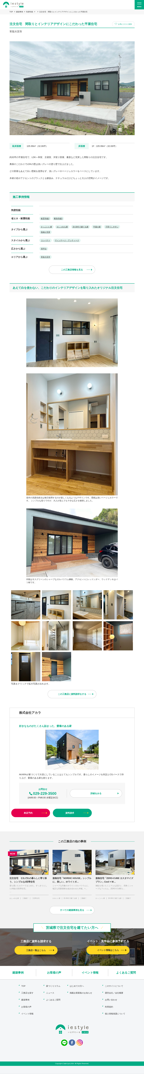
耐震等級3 (45, 218)
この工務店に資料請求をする (72, 694)
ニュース (50, 993)
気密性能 (29, 12)
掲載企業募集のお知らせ (81, 993)
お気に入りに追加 (125, 24)
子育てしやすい (112, 227)
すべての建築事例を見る (72, 911)
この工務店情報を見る (72, 270)
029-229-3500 (42, 794)
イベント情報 (90, 973)
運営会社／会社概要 (114, 993)
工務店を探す (27, 993)
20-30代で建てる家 (81, 227)
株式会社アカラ (30, 713)
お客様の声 (54, 973)
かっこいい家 (46, 227)
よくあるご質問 (126, 973)
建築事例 (19, 12)
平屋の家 (97, 227)
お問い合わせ (111, 1000)
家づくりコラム (53, 987)
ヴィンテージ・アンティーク (67, 240)
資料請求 (69, 813)
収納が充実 (45, 232)
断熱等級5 (58, 218)
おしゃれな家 (62, 227)
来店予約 (27, 813)
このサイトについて (114, 987)
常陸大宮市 (45, 257)
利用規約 (109, 1007)
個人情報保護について (115, 1014)
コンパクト (45, 240)
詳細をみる (96, 794)
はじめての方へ (77, 987)
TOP (11, 12)
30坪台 (44, 249)
